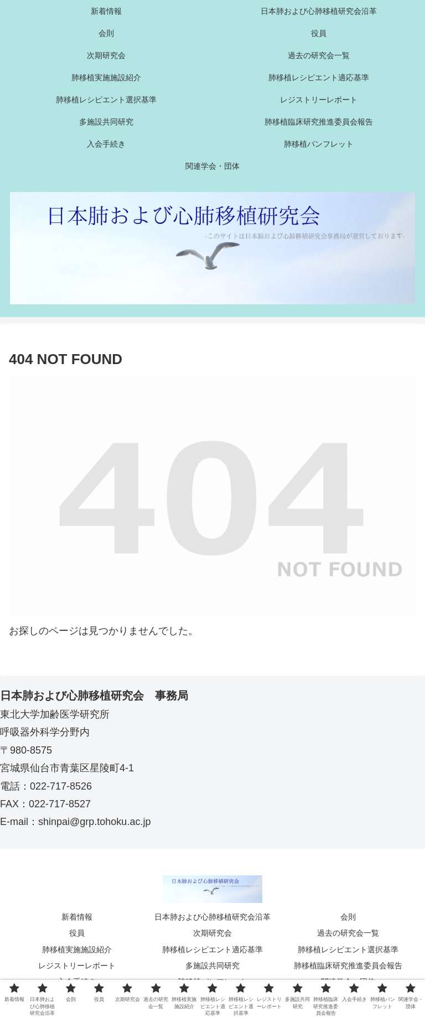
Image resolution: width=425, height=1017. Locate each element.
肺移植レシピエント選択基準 (348, 949)
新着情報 (76, 916)
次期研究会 (212, 932)
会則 (348, 916)
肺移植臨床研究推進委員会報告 (348, 965)
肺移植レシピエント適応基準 (212, 949)
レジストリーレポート (77, 965)
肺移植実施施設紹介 (77, 949)
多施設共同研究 (212, 965)
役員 (77, 932)
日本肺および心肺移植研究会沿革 (212, 916)
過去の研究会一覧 (348, 932)
